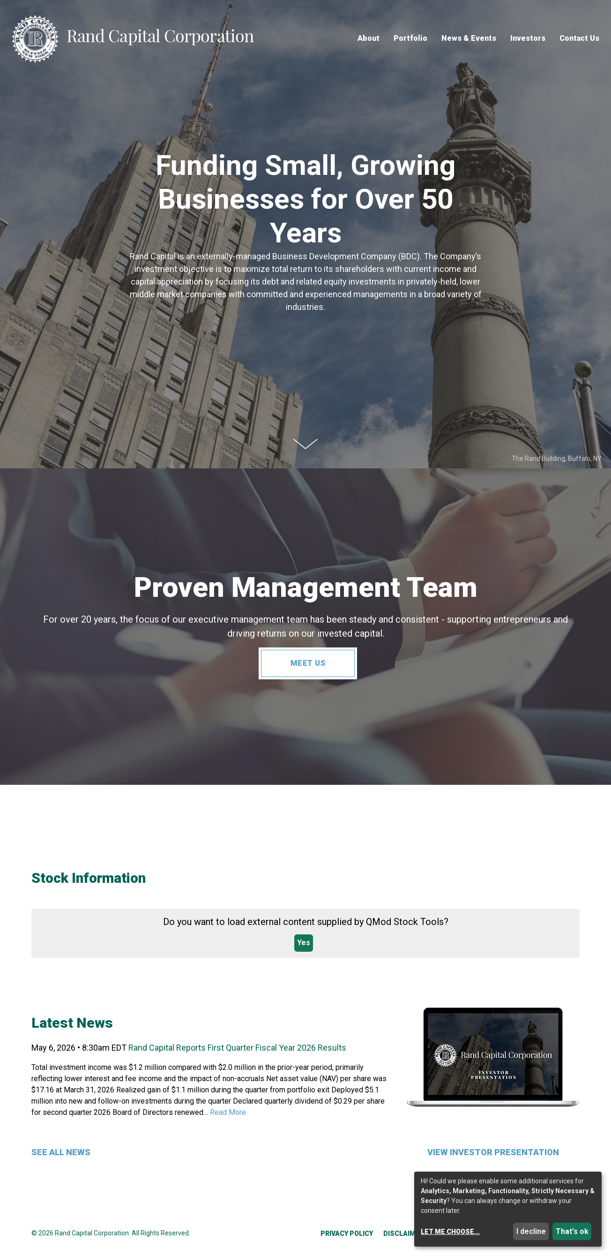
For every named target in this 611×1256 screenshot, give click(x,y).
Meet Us (308, 663)
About (369, 39)
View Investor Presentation (493, 1152)
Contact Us (579, 39)
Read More (228, 1112)
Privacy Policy (346, 1233)
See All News (60, 1152)
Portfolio (410, 39)
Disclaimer (403, 1233)
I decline (531, 1231)
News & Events (468, 39)
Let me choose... (450, 1231)
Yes (303, 942)
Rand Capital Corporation (92, 1233)
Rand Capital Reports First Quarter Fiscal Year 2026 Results (237, 1048)
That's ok (572, 1231)
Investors (527, 39)
